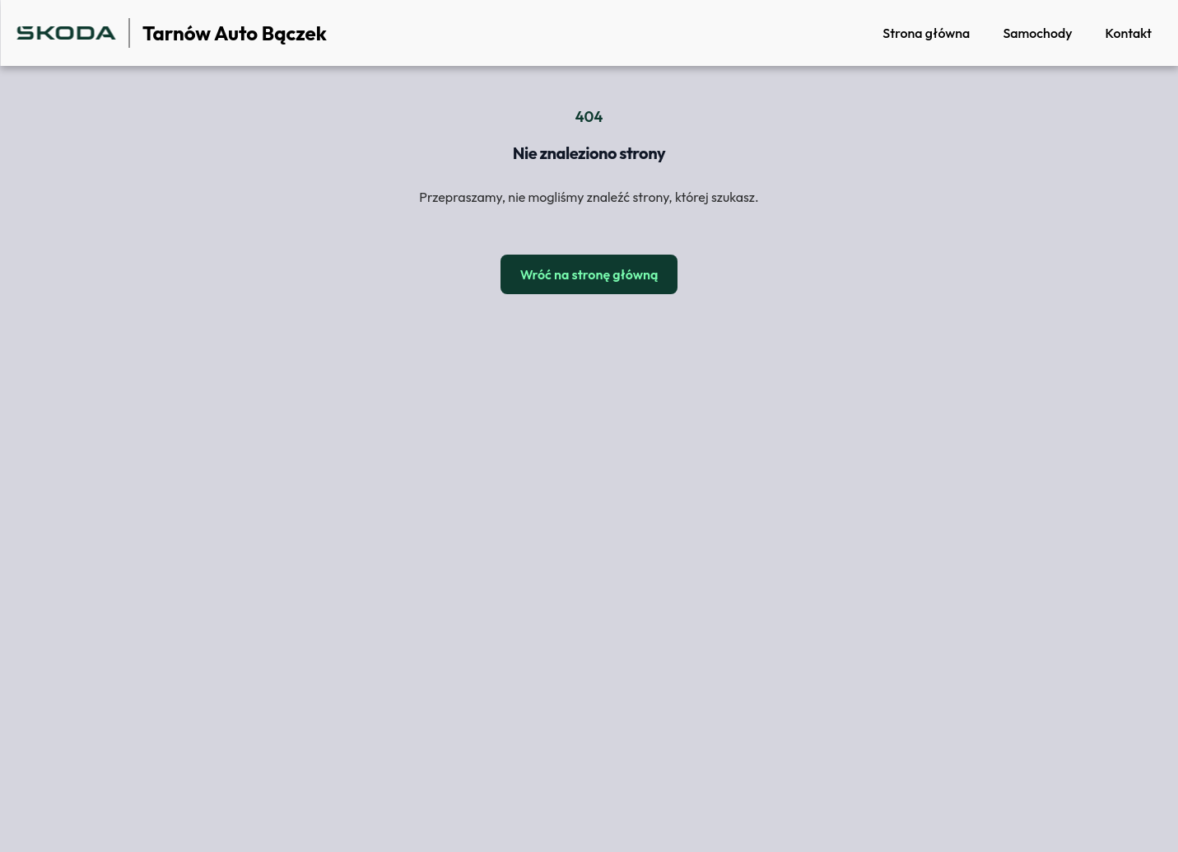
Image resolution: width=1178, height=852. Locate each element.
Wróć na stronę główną (589, 274)
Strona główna (926, 33)
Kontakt (1128, 33)
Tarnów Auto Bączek (234, 33)
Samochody (1037, 33)
